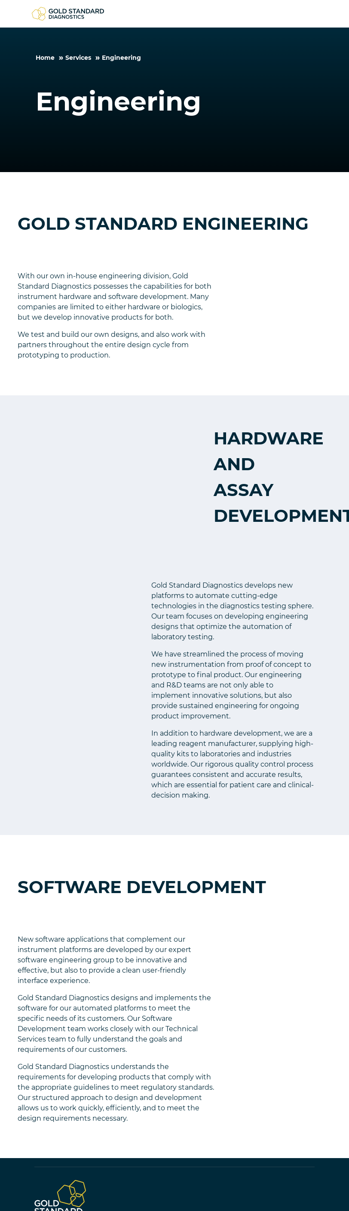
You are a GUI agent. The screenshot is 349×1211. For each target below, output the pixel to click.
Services (78, 58)
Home (45, 58)
